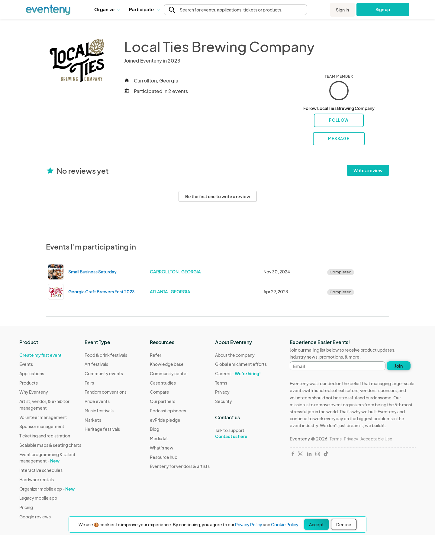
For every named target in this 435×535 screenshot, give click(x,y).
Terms (221, 382)
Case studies (163, 382)
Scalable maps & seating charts (50, 445)
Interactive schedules (41, 470)
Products (28, 382)
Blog (154, 429)
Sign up (382, 9)
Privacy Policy (248, 524)
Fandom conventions (106, 392)
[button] (107, 9)
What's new (161, 447)
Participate (144, 9)
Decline (343, 524)
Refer (155, 355)
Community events (104, 373)
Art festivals (96, 364)
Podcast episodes (168, 410)
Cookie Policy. (285, 524)
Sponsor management (41, 426)
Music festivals (99, 410)
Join (399, 366)
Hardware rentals (36, 479)
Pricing (26, 507)
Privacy (222, 392)
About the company (235, 355)
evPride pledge (165, 420)
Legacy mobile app (38, 498)
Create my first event (40, 355)
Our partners (162, 401)
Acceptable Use (376, 438)
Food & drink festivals (106, 355)
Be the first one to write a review (217, 196)
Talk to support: (241, 433)
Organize (107, 9)
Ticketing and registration (44, 435)
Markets (93, 420)
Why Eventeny (33, 392)
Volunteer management (43, 417)
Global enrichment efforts (241, 364)
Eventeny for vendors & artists (180, 466)
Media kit (159, 438)
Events (26, 364)
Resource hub (163, 457)
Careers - (238, 373)
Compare (159, 392)
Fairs (89, 382)
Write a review (367, 170)
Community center (169, 373)
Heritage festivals (102, 429)
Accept (316, 524)
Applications (31, 373)
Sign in (342, 9)
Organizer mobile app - (47, 488)
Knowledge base (167, 364)
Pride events (97, 401)
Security (223, 401)
